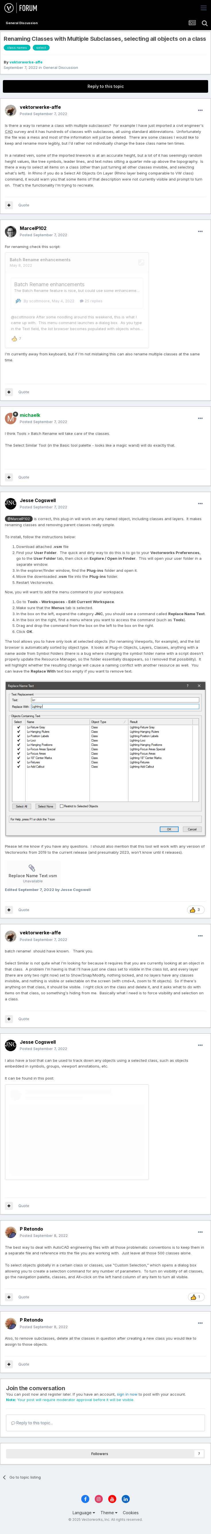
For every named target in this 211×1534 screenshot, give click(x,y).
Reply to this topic (106, 86)
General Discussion (60, 67)
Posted (43, 113)
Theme (108, 1518)
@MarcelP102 (18, 525)
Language (84, 1518)
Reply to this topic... (32, 1428)
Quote (23, 205)
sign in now (127, 1400)
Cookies (131, 1518)
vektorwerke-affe (25, 62)
